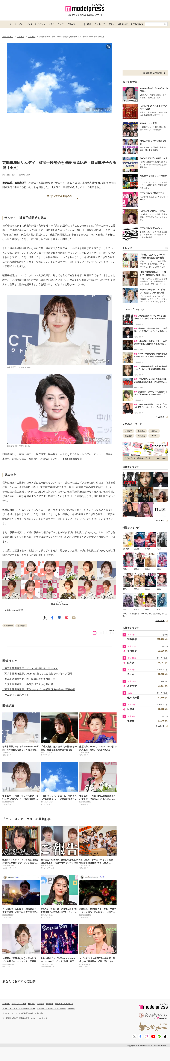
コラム (51, 24)
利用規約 (31, 1004)
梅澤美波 (141, 436)
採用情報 (49, 1004)
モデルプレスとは (19, 1004)
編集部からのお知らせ (64, 1004)
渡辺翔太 (128, 436)
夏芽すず (132, 686)
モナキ (130, 674)
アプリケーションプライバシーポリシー (18, 1008)
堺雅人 (154, 431)
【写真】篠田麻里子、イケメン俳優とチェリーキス (30, 668)
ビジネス (71, 24)
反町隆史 (128, 431)
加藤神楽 (132, 639)
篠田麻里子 (20, 183)
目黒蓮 (130, 709)
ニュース (7, 24)
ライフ (60, 24)
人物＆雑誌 (122, 24)
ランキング (99, 24)
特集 (89, 24)
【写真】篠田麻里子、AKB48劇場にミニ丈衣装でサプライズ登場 (37, 673)
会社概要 (6, 1004)
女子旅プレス (137, 24)
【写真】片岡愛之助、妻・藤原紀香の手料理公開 (28, 679)
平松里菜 (132, 651)
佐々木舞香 (133, 697)
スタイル (19, 24)
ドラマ (111, 24)
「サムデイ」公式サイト (15, 694)
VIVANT (154, 436)
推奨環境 (40, 1004)
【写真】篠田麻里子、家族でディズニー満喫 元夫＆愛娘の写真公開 (38, 689)
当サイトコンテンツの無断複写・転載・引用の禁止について (26, 1013)
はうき (130, 662)
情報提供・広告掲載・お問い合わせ (51, 1008)
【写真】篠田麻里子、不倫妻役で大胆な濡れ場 (27, 684)
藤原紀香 (7, 183)
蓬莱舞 (130, 721)
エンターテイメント (35, 24)
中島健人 (141, 431)
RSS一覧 (71, 1008)
